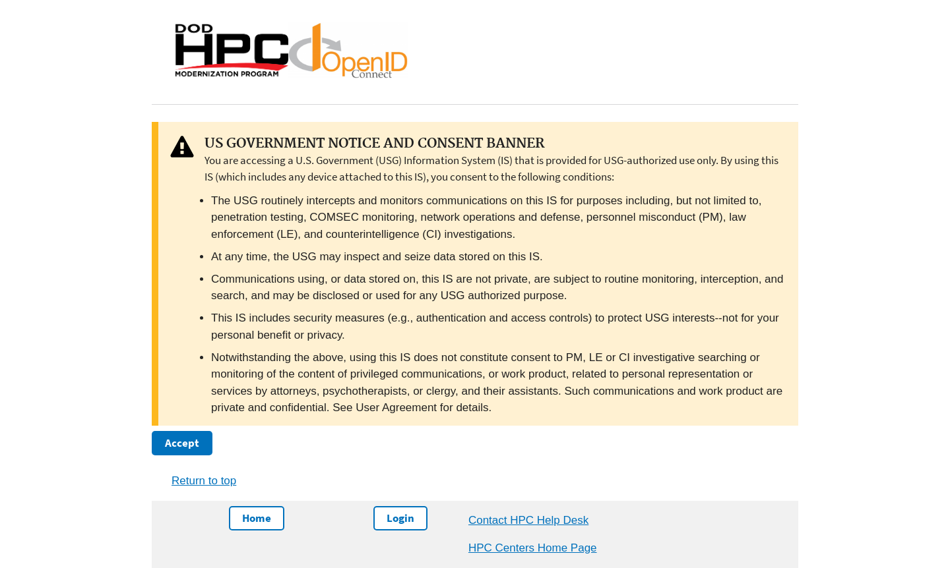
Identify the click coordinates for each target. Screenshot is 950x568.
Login (400, 518)
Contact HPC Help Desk (528, 520)
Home (256, 518)
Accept (182, 443)
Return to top (204, 480)
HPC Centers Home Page (532, 548)
